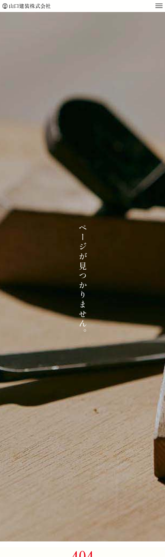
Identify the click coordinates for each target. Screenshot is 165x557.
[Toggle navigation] (159, 6)
